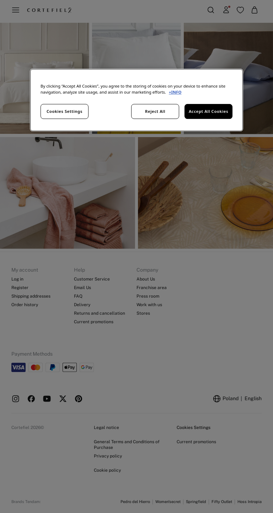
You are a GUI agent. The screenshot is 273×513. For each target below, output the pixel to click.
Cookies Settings (64, 111)
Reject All (155, 111)
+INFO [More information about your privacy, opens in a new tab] (175, 92)
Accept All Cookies (208, 111)
